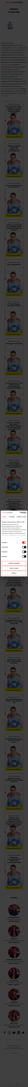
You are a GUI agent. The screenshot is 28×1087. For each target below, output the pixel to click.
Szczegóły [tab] (11, 516)
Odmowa (14, 573)
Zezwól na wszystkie (14, 563)
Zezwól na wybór (13, 568)
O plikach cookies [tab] (21, 516)
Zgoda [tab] (4, 516)
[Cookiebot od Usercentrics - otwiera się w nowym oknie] (20, 513)
